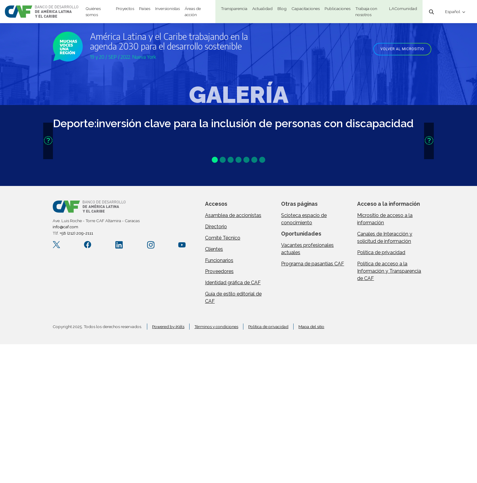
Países (144, 8)
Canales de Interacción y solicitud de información (384, 237)
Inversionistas (167, 8)
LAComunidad (403, 8)
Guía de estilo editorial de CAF (233, 297)
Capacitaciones (305, 8)
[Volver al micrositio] (400, 48)
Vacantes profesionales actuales (307, 248)
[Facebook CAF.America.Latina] (88, 245)
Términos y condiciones (216, 326)
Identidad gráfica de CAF (233, 282)
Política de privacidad (381, 252)
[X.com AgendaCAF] (56, 245)
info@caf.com (65, 226)
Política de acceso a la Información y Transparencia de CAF (389, 271)
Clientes (214, 249)
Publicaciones (337, 8)
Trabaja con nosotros (366, 11)
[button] (48, 141)
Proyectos (125, 8)
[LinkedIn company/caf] (119, 245)
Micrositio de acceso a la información (385, 219)
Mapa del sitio (311, 326)
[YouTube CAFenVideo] (182, 245)
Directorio (216, 226)
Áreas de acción (193, 11)
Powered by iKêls (168, 326)
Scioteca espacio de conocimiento (304, 219)
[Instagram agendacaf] (151, 245)
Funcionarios (219, 260)
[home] (41, 12)
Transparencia (234, 8)
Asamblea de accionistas (233, 215)
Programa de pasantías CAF (312, 264)
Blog (282, 8)
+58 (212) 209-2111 (76, 233)
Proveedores (219, 271)
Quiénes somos (93, 11)
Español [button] (453, 11)
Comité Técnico (222, 238)
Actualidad (262, 8)
